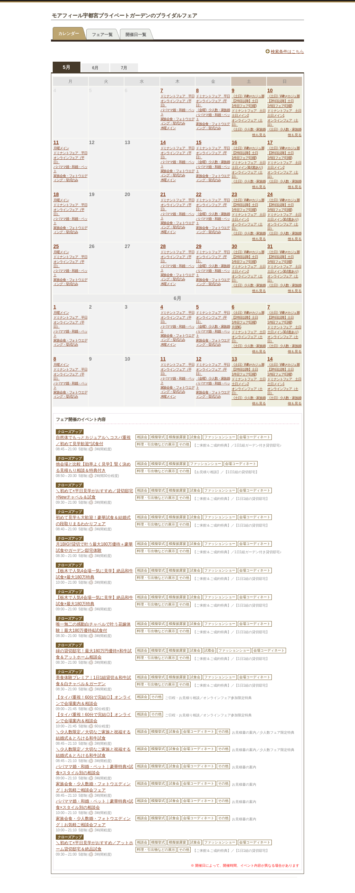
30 (234, 246)
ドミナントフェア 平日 (177, 96)
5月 (66, 67)
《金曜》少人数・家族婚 (213, 110)
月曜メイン (61, 148)
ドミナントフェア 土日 (249, 111)
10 (270, 90)
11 (56, 142)
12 (198, 359)
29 (198, 246)
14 (163, 142)
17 (270, 142)
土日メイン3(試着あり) (247, 167)
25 (56, 246)
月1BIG (236, 327)
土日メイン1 (275, 115)
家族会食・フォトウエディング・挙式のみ (177, 121)
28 (163, 246)
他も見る (259, 135)
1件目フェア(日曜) (244, 106)
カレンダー (68, 33)
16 (234, 142)
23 (234, 194)
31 (270, 246)
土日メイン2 (240, 115)
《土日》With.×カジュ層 (248, 96)
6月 (95, 67)
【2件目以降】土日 (245, 101)
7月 (124, 67)
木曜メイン (168, 128)
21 (163, 194)
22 (198, 194)
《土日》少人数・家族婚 (249, 129)
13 (234, 359)
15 (198, 142)
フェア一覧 (102, 34)
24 (270, 194)
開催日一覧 (135, 34)
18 (56, 194)
